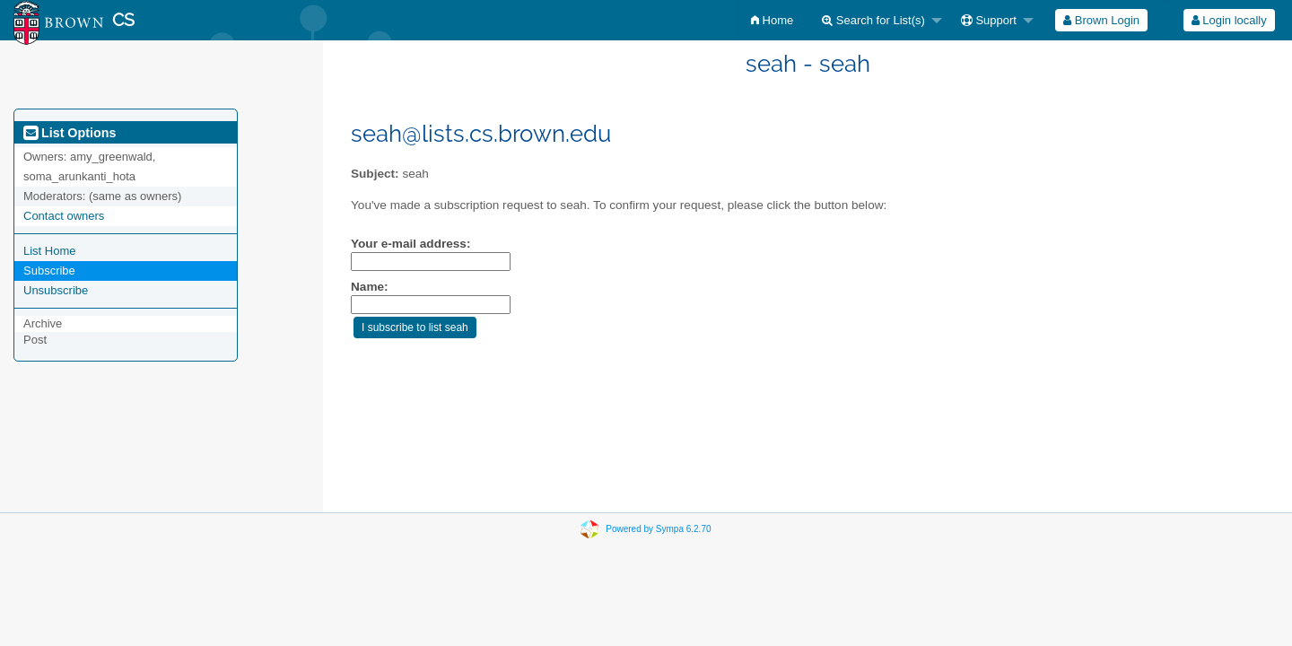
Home (772, 20)
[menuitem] (772, 20)
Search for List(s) (873, 20)
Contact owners (63, 216)
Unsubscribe (55, 290)
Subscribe (49, 270)
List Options (69, 133)
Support (989, 20)
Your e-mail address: (410, 243)
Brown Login (1101, 20)
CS (123, 20)
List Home (49, 251)
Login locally (1229, 20)
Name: (369, 286)
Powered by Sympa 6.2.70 (658, 529)
